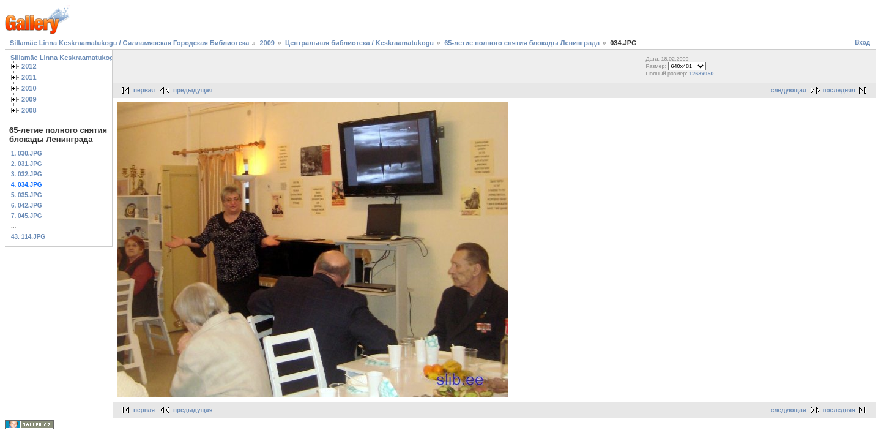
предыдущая (193, 90)
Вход (862, 42)
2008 (29, 110)
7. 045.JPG (26, 216)
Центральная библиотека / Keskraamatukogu (359, 43)
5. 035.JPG (26, 195)
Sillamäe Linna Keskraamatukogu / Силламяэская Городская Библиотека (129, 43)
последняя (839, 90)
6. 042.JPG (26, 205)
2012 (29, 66)
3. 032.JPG (26, 174)
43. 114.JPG (28, 236)
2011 (29, 77)
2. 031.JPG (26, 163)
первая (144, 90)
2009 (266, 43)
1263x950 (701, 73)
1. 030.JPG (26, 153)
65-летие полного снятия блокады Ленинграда (522, 43)
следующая (788, 90)
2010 (29, 88)
